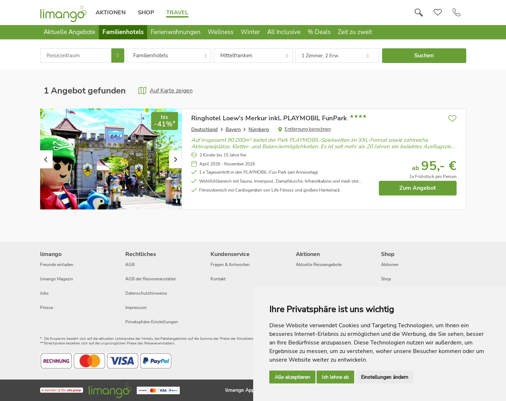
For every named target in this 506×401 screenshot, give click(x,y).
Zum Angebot (417, 188)
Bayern (233, 129)
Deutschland (204, 129)
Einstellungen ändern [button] (384, 377)
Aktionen (111, 12)
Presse (46, 307)
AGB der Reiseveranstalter (150, 279)
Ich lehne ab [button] (335, 377)
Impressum (135, 307)
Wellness (220, 32)
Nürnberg (259, 129)
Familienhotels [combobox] (150, 55)
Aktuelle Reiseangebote (319, 264)
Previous (46, 159)
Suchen (424, 55)
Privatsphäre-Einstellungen (151, 322)
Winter (250, 32)
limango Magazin (56, 279)
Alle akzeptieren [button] (292, 377)
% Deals (319, 32)
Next (175, 159)
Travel (177, 12)
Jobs (44, 293)
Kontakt (218, 279)
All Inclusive (283, 32)
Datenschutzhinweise (146, 293)
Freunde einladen (56, 264)
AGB (130, 264)
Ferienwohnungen (176, 32)
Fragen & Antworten (230, 264)
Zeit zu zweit (355, 32)
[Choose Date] (117, 55)
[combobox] (76, 55)
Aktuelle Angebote (69, 32)
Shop (146, 12)
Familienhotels (123, 32)
